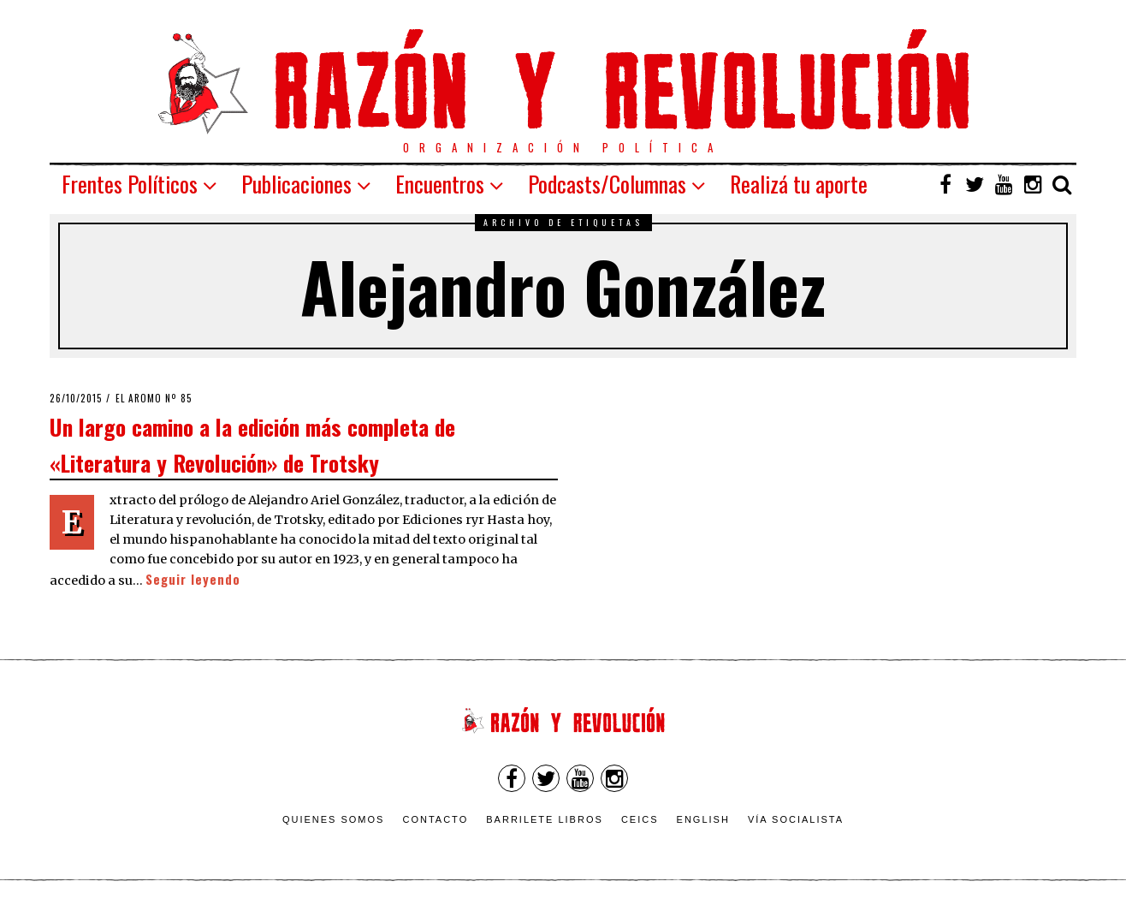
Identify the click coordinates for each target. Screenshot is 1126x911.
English (703, 819)
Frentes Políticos (130, 183)
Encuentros (439, 183)
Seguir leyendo (192, 579)
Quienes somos (333, 819)
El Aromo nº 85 (154, 398)
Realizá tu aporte (799, 183)
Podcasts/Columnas (607, 183)
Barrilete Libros (544, 819)
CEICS (640, 819)
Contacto (435, 819)
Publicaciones (296, 183)
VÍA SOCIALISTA (796, 819)
